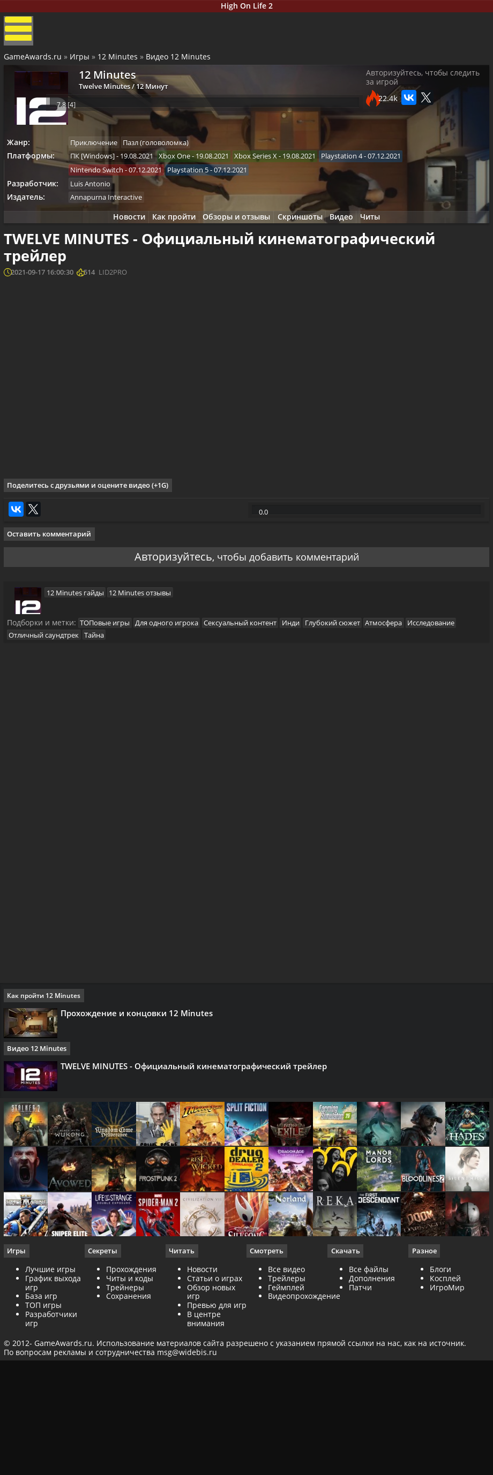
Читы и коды (130, 1431)
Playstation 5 (195, 180)
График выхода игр (55, 1436)
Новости (119, 231)
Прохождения (132, 1422)
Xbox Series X (266, 165)
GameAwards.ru (34, 64)
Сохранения (129, 1449)
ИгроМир (446, 1440)
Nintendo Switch (102, 180)
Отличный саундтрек (49, 770)
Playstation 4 (355, 165)
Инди (304, 757)
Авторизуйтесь (165, 684)
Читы (381, 231)
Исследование (452, 757)
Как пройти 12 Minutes (47, 1135)
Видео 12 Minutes (179, 64)
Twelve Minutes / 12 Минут (116, 97)
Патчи (359, 1440)
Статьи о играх (215, 1431)
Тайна (102, 770)
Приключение (99, 151)
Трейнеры (126, 1440)
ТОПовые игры (110, 757)
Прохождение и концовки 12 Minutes (140, 1153)
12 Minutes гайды (74, 725)
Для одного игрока (174, 757)
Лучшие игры (52, 1422)
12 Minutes (119, 64)
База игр (43, 1449)
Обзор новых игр (212, 1444)
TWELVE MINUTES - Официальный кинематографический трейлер (197, 1207)
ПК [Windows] (98, 165)
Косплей (444, 1431)
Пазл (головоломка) (164, 151)
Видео (348, 231)
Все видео (286, 1422)
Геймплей (286, 1440)
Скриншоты (302, 231)
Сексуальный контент (250, 757)
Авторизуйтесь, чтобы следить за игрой (421, 89)
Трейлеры (286, 1431)
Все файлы (368, 1422)
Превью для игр (210, 1462)
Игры (81, 64)
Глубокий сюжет (348, 757)
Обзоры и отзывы (234, 231)
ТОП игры (45, 1458)
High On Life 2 (247, 7)
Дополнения (371, 1431)
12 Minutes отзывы (142, 725)
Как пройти (168, 231)
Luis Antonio (96, 195)
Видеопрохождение (304, 1449)
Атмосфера (402, 757)
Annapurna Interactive (111, 210)
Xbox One (182, 165)
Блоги (439, 1422)
